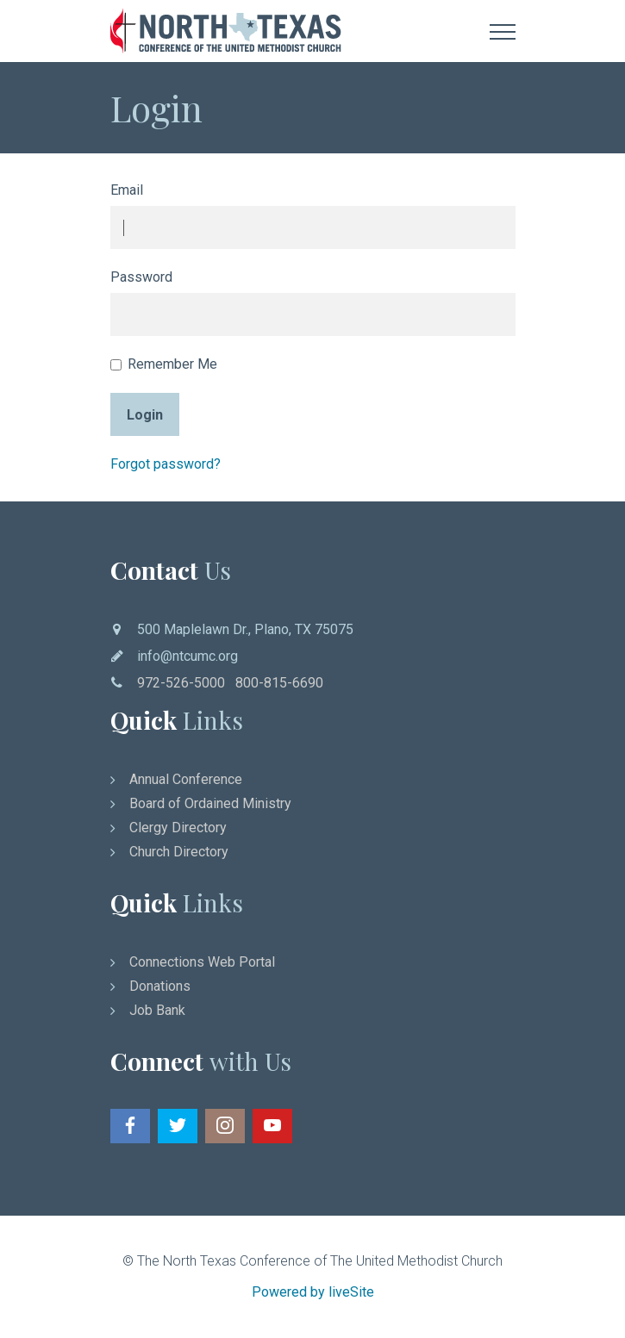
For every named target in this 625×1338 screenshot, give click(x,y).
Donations (160, 986)
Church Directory (178, 851)
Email (126, 190)
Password (141, 277)
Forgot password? (165, 464)
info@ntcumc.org (187, 656)
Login (145, 415)
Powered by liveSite (313, 1292)
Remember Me (163, 364)
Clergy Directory (178, 827)
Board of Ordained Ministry (210, 803)
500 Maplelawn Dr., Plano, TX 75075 (245, 629)
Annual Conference (185, 779)
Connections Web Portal (202, 962)
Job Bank (157, 1010)
